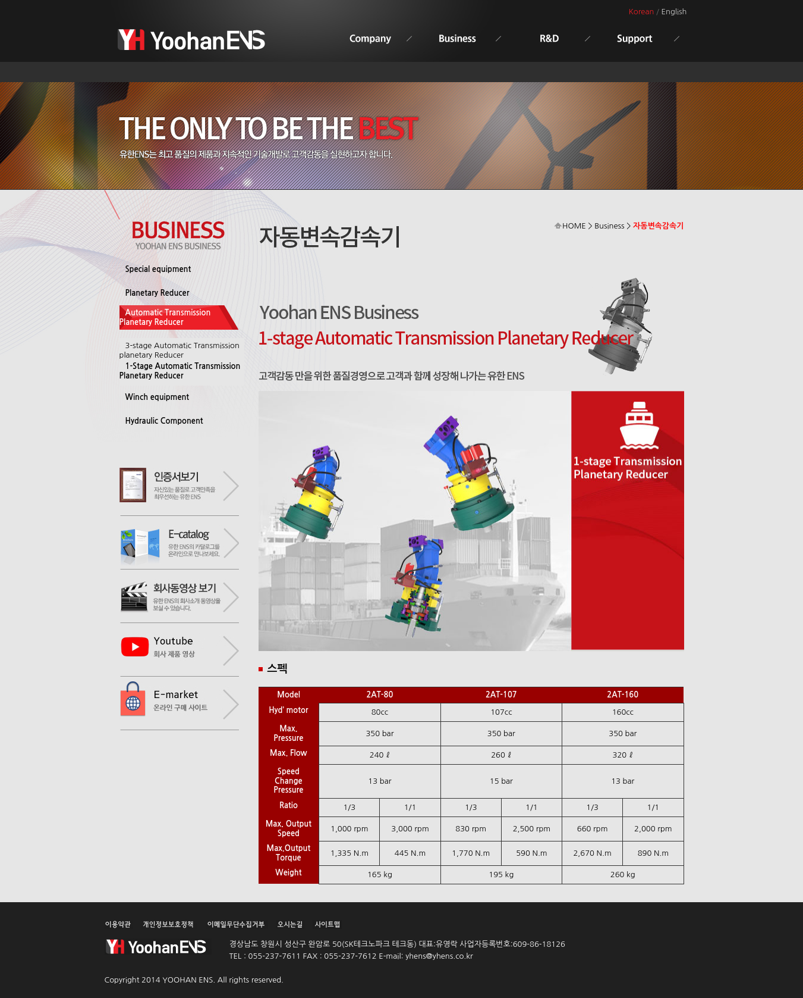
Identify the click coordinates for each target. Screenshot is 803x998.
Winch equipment (157, 397)
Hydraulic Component (164, 421)
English (674, 11)
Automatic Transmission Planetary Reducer (165, 317)
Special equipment (158, 269)
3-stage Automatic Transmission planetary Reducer (179, 350)
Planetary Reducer (157, 293)
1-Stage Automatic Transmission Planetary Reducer (180, 371)
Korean (641, 11)
